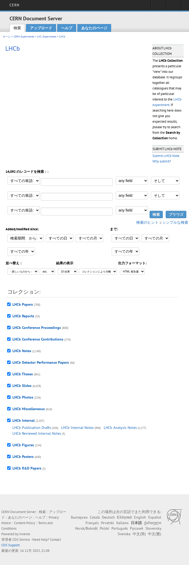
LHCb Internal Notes (77, 427)
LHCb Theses (22, 374)
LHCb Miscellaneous (28, 408)
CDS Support (10, 545)
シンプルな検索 (175, 222)
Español (154, 517)
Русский (136, 528)
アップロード (41, 28)
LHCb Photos (22, 397)
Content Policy (24, 523)
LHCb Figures (23, 445)
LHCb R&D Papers (26, 468)
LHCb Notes (21, 350)
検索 (17, 28)
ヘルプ (66, 28)
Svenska (124, 534)
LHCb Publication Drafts (31, 427)
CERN (14, 5)
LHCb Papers (22, 304)
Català (95, 517)
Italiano (122, 522)
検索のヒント (147, 222)
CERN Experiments (24, 36)
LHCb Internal (23, 420)
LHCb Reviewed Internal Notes (36, 433)
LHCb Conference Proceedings (36, 327)
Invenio (24, 534)
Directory (173, 7)
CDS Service (21, 539)
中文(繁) (154, 534)
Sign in (158, 7)
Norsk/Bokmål (86, 528)
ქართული (152, 522)
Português (119, 528)
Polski (104, 528)
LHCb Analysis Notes (120, 427)
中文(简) (139, 534)
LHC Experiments (46, 36)
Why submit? (161, 161)
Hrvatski (107, 522)
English (140, 517)
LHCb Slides (22, 385)
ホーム (7, 36)
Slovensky (153, 528)
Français (92, 522)
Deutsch (108, 517)
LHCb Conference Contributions (37, 339)
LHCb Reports (23, 316)
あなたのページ (94, 28)
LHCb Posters (23, 456)
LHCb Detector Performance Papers (40, 362)
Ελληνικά (124, 517)
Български (79, 517)
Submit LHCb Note (165, 156)
